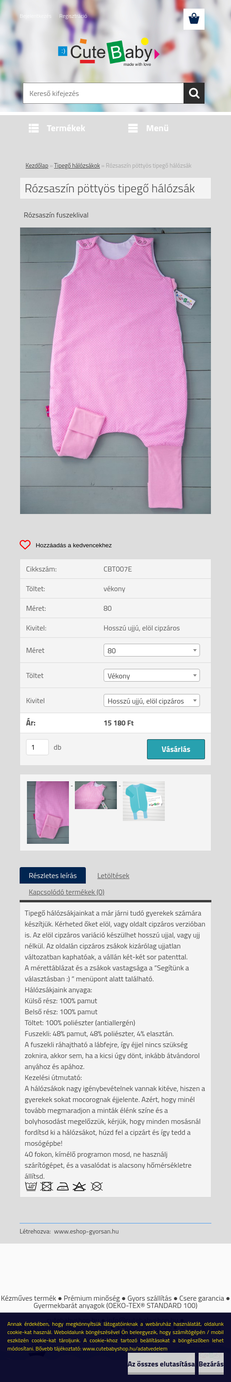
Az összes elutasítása (161, 1363)
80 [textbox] (112, 650)
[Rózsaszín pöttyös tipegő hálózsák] (115, 231)
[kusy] (37, 747)
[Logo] (110, 53)
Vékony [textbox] (119, 675)
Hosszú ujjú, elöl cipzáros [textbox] (146, 700)
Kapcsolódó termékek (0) (67, 891)
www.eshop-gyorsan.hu (86, 1231)
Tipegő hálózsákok (77, 165)
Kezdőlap (37, 165)
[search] (194, 93)
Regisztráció (73, 15)
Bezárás (211, 1363)
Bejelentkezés (36, 15)
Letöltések (113, 875)
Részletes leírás (53, 875)
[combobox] (152, 650)
